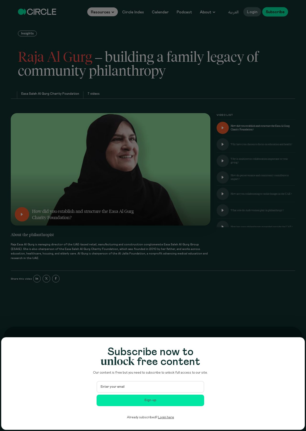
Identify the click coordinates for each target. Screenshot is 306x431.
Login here (166, 417)
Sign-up (150, 400)
